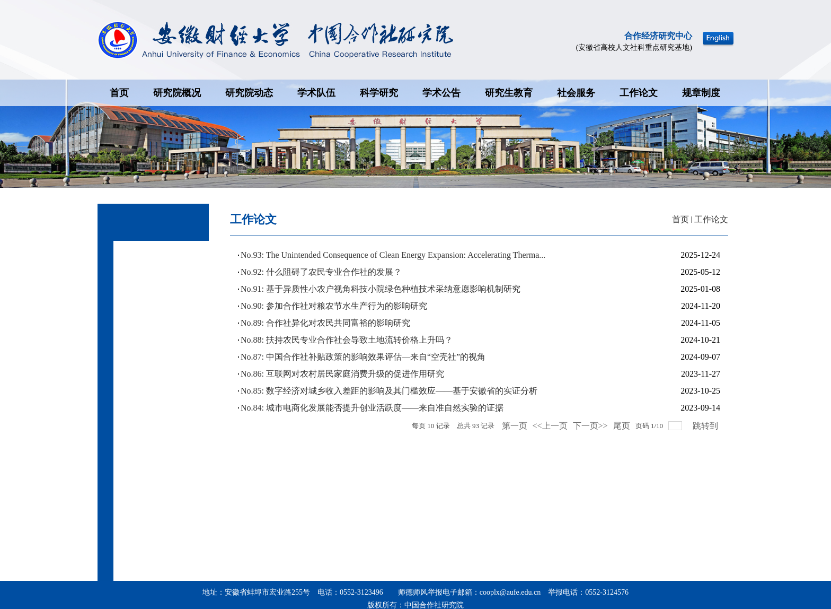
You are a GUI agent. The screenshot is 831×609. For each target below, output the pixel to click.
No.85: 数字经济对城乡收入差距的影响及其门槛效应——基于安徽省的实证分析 (389, 390)
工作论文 (639, 93)
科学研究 (379, 93)
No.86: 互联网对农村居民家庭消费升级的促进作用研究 (342, 373)
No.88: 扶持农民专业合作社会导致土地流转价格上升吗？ (347, 339)
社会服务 (576, 93)
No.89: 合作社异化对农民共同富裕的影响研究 (325, 322)
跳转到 (706, 425)
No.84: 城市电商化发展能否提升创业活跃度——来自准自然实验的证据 (372, 407)
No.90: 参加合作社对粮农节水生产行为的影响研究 (334, 305)
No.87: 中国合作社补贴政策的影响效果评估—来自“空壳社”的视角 (363, 356)
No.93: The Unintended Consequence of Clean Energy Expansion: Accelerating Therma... (393, 254)
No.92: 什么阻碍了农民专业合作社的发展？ (321, 271)
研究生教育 (509, 93)
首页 (119, 93)
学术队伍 (316, 93)
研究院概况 (177, 93)
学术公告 (441, 93)
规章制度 (701, 93)
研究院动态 (249, 93)
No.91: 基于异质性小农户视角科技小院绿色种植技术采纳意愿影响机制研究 (380, 288)
